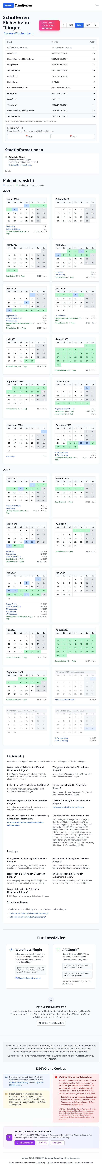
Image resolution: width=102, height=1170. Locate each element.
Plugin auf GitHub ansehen (28, 978)
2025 (71, 25)
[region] (51, 80)
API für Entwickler (84, 1162)
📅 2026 (29, 136)
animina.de (47, 28)
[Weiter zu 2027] (95, 25)
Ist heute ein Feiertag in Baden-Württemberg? (29, 913)
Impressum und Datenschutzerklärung (27, 1162)
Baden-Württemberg (18, 33)
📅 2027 (73, 136)
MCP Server (57, 1143)
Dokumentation (25, 1143)
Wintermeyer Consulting (52, 1158)
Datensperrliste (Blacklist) (59, 1162)
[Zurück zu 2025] (63, 25)
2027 (88, 25)
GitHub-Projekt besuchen (51, 1023)
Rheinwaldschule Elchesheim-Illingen (68, 807)
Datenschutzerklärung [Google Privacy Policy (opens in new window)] (18, 1082)
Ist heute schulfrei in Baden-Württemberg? (28, 917)
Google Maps (14, 165)
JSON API (43, 1143)
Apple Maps (26, 165)
